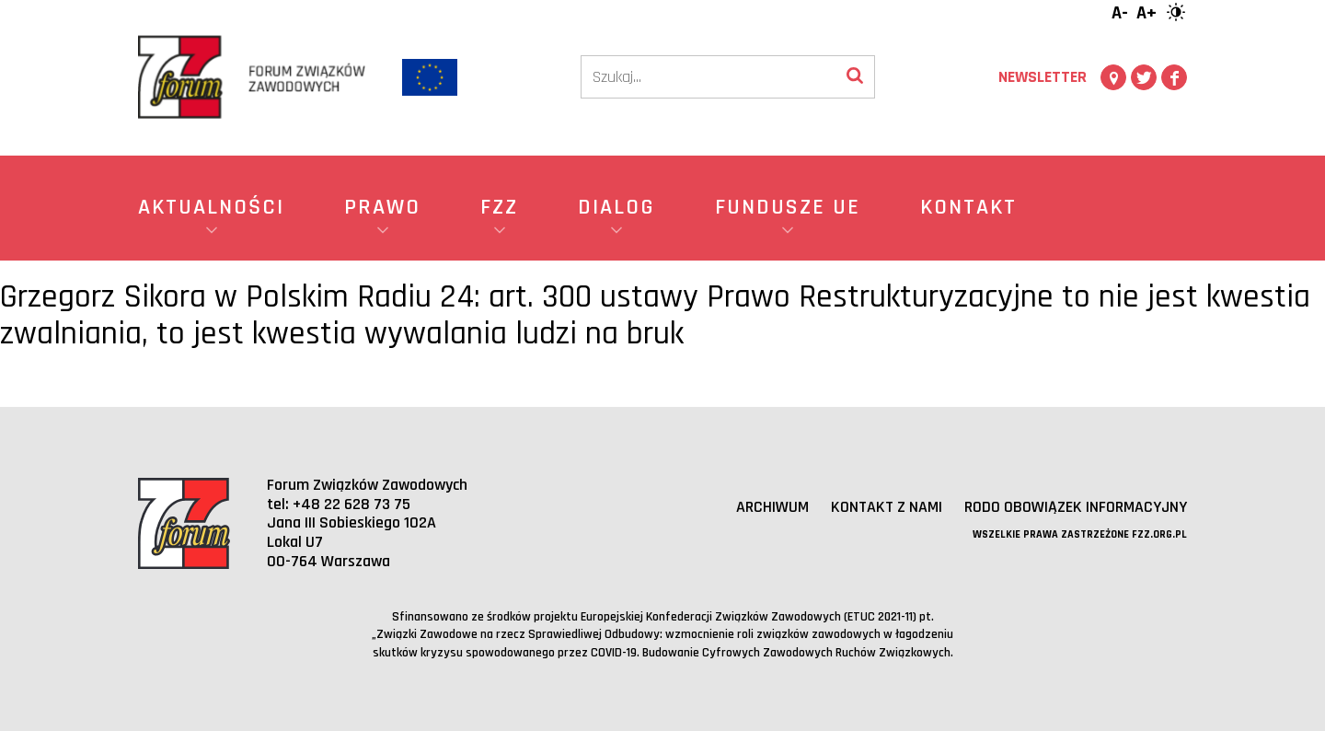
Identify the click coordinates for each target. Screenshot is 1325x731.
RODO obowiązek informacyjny (1075, 506)
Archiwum (771, 506)
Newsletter (1042, 76)
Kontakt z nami (885, 506)
